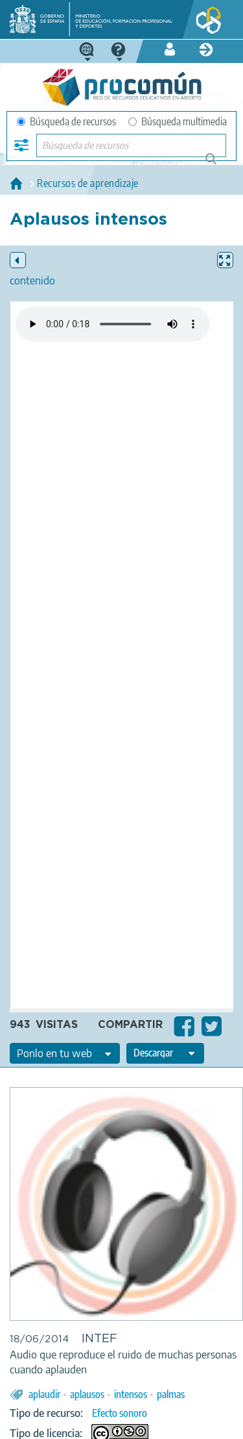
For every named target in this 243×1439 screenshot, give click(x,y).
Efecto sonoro (119, 1413)
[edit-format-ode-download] (165, 1053)
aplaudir (44, 1394)
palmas (171, 1394)
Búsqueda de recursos (66, 121)
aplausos (87, 1394)
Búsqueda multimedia (177, 121)
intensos (130, 1394)
